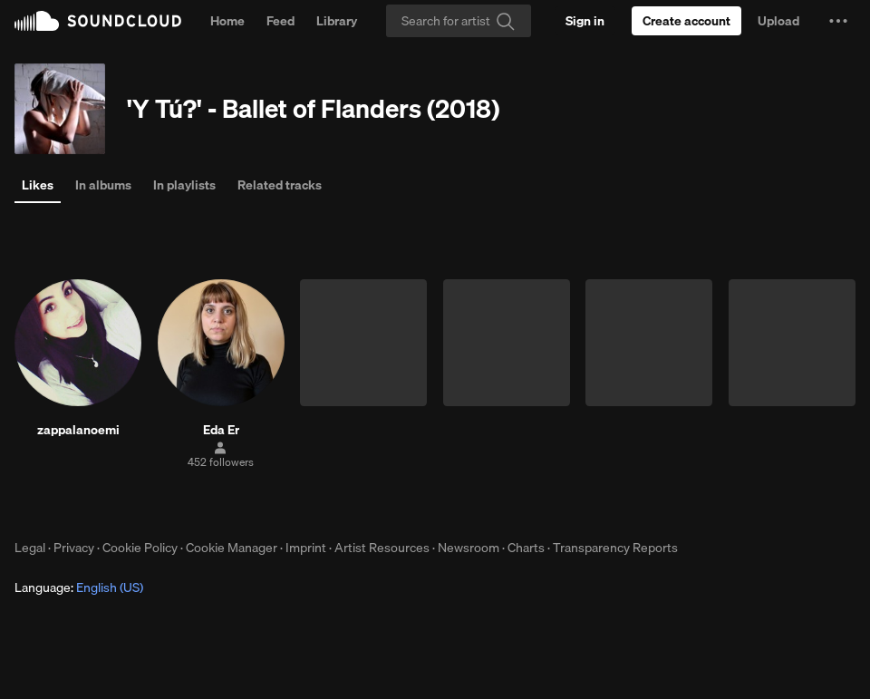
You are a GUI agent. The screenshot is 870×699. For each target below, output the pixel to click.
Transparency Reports (615, 548)
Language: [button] (78, 587)
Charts (526, 548)
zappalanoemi (78, 430)
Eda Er (221, 430)
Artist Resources (382, 548)
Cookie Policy (140, 548)
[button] (838, 21)
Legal (29, 548)
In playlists (184, 185)
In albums (103, 185)
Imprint (305, 548)
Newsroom (468, 548)
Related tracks (279, 185)
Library (336, 21)
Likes (37, 185)
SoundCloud (97, 21)
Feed (280, 21)
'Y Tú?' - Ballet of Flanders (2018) (313, 108)
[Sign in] (585, 20)
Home (227, 21)
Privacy (73, 548)
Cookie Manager (231, 548)
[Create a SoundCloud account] (686, 20)
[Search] (458, 21)
